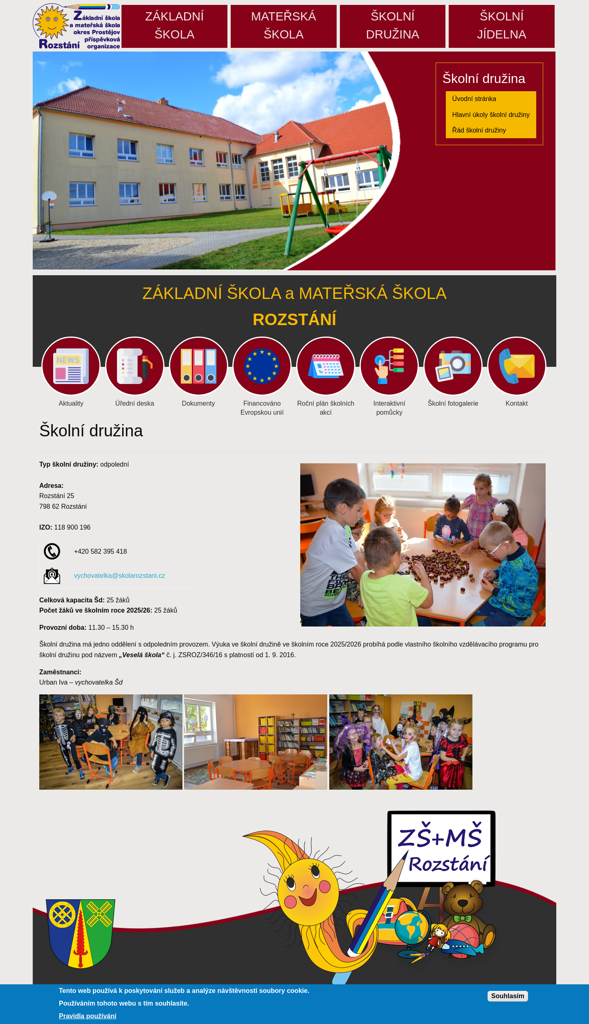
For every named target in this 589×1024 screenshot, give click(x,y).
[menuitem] (491, 99)
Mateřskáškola (283, 25)
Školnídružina (392, 25)
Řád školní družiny (479, 130)
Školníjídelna (501, 25)
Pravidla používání (87, 1016)
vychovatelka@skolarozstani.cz (119, 575)
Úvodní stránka (474, 98)
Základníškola (174, 25)
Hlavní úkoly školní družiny (491, 114)
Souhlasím (507, 996)
